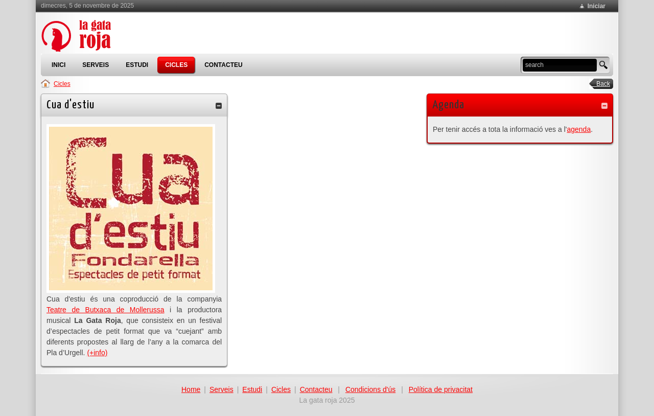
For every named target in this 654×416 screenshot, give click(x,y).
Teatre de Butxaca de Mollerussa (105, 310)
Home (190, 389)
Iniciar (596, 6)
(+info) (97, 353)
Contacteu (316, 389)
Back (600, 83)
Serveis (221, 389)
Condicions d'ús (370, 389)
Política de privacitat (441, 389)
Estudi (252, 389)
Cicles (62, 83)
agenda (579, 129)
